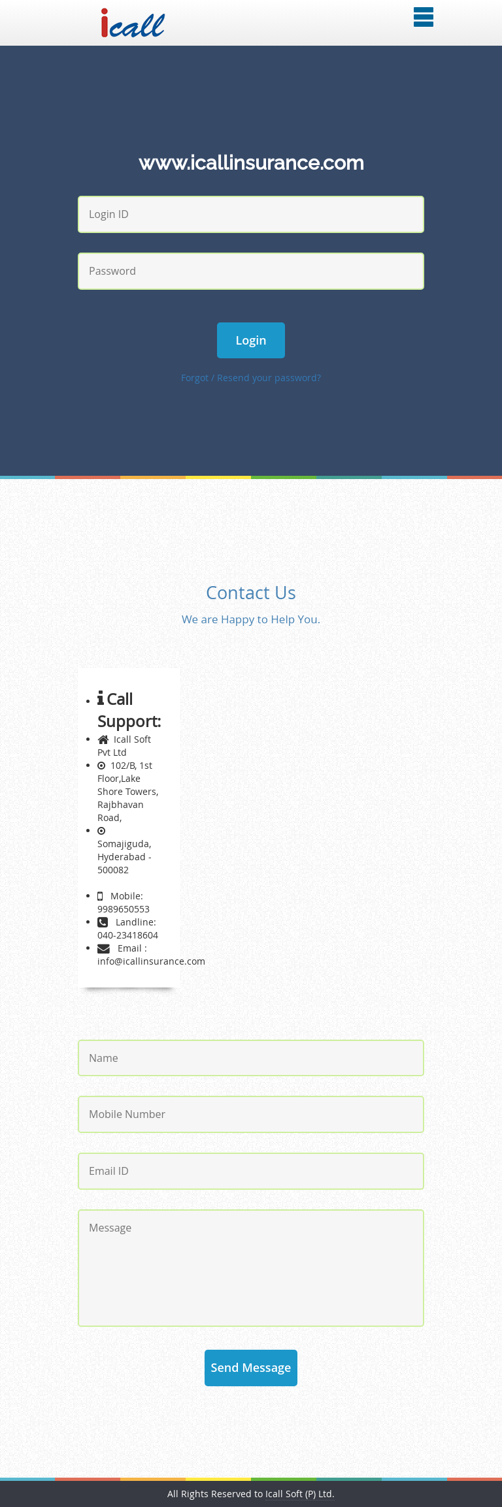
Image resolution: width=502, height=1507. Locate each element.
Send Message (251, 1367)
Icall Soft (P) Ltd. (300, 1493)
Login (251, 340)
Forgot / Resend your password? (251, 377)
